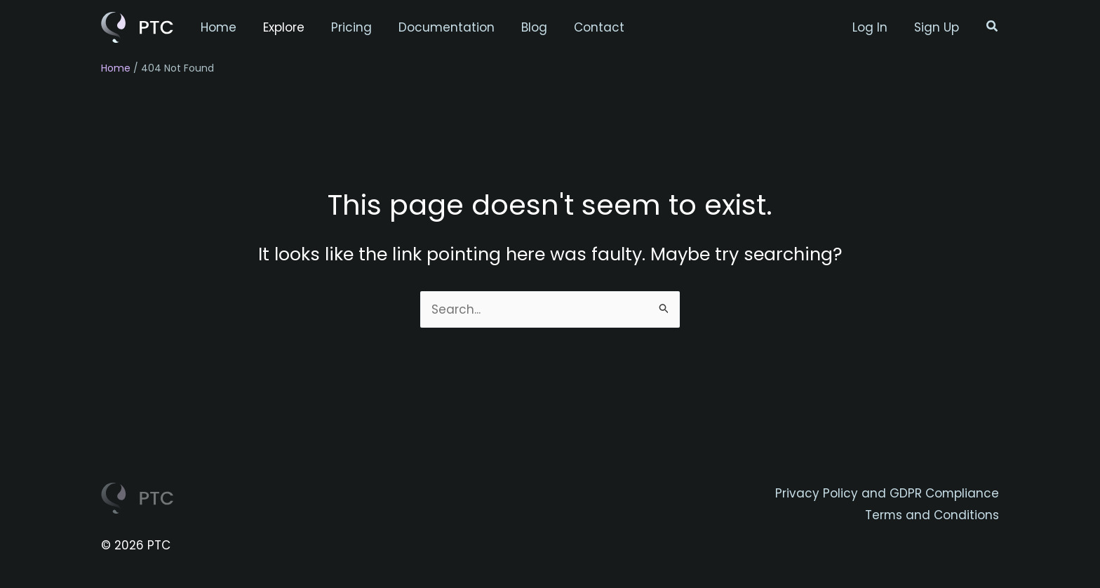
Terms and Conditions (931, 515)
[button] (992, 27)
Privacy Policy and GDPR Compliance (886, 493)
